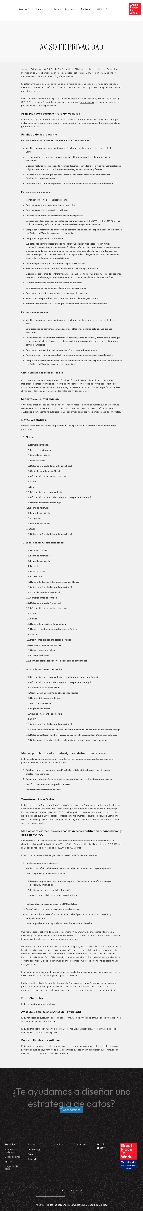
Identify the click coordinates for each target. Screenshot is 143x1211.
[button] (24, 9)
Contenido (70, 9)
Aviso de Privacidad (71, 1190)
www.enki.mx (87, 102)
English (101, 1147)
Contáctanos (71, 1111)
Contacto (85, 9)
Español (101, 1144)
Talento (57, 9)
